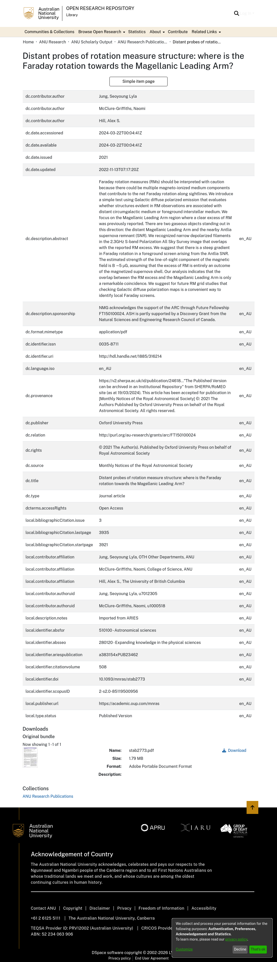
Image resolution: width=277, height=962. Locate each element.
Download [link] (234, 750)
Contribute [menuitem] (177, 31)
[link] (48, 796)
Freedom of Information (161, 908)
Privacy (124, 908)
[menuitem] (101, 32)
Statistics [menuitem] (137, 31)
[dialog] (222, 938)
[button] (236, 13)
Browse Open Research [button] (99, 31)
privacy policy (236, 939)
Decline (240, 949)
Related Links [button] (204, 31)
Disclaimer (100, 908)
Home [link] (28, 42)
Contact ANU (43, 908)
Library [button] (72, 15)
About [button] (155, 31)
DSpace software (107, 952)
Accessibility (203, 908)
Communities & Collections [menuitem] (50, 31)
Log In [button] (246, 13)
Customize (184, 949)
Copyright (72, 908)
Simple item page (138, 81)
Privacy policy (119, 958)
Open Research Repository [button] (100, 8)
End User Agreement (152, 958)
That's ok (258, 949)
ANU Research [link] (52, 42)
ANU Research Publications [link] (143, 42)
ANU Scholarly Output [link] (91, 42)
